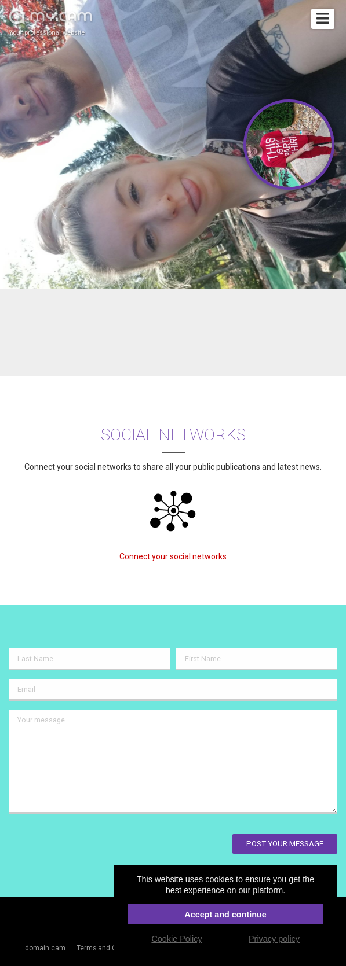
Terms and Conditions (111, 948)
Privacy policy (274, 938)
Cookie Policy (176, 938)
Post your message (284, 843)
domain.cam (45, 948)
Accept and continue (225, 914)
